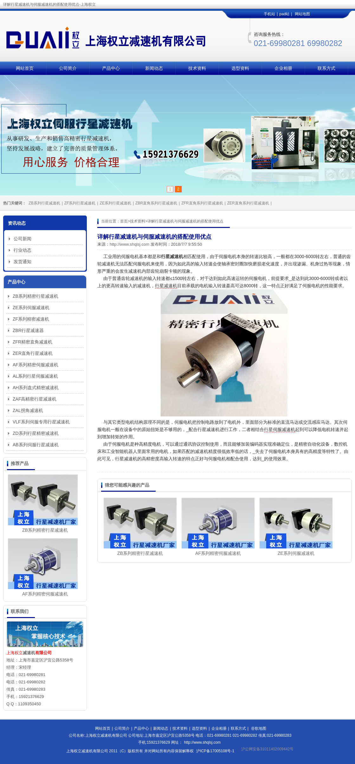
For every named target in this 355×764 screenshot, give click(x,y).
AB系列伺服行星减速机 (36, 444)
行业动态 (22, 250)
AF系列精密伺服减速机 (218, 553)
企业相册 (283, 68)
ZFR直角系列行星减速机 (202, 203)
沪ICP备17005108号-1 (215, 751)
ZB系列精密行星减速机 (140, 553)
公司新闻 (22, 238)
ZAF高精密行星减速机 (34, 399)
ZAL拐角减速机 (28, 410)
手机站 (269, 14)
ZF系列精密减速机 (31, 319)
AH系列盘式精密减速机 (36, 387)
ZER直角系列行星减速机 (248, 203)
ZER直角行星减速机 (33, 353)
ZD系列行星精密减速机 (36, 433)
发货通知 (22, 261)
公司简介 (68, 68)
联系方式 (326, 68)
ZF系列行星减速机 (80, 203)
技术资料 (197, 68)
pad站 (284, 14)
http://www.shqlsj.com (129, 244)
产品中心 (111, 68)
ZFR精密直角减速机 (32, 341)
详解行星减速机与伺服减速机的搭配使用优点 (185, 221)
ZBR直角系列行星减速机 (156, 203)
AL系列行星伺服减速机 (35, 376)
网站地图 (302, 14)
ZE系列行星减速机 (115, 203)
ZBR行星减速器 (28, 330)
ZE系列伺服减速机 (296, 553)
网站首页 (25, 68)
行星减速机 (166, 285)
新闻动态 (154, 68)
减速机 (29, 652)
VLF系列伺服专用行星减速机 (41, 421)
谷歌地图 (258, 728)
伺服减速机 (284, 429)
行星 (268, 429)
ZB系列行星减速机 (44, 203)
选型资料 (240, 68)
